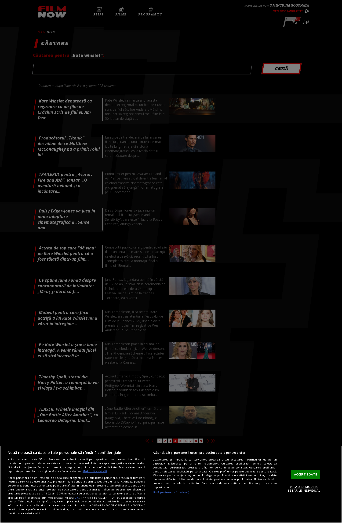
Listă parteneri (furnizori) (171, 492)
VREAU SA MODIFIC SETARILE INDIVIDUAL (304, 489)
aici (77, 498)
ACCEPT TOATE (305, 474)
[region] (171, 484)
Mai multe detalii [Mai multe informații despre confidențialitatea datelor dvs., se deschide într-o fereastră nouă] (95, 471)
